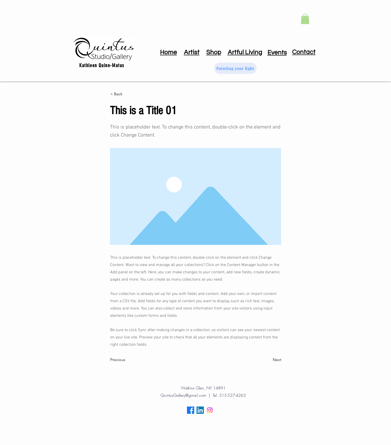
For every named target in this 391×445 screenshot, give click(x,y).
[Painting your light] (235, 68)
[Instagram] (209, 410)
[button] (305, 19)
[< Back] (126, 94)
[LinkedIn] (200, 410)
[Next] (268, 360)
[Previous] (126, 360)
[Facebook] (190, 410)
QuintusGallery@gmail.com (183, 395)
